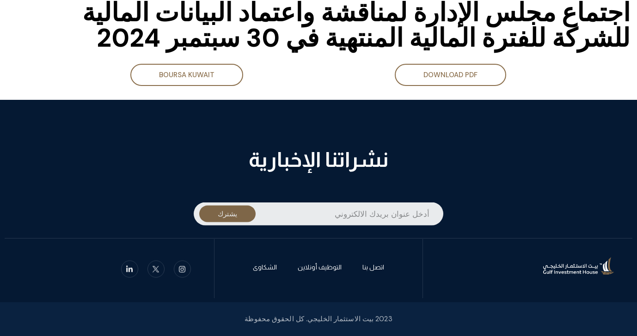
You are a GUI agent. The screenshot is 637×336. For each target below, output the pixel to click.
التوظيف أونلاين (320, 269)
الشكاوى (265, 269)
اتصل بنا (373, 269)
